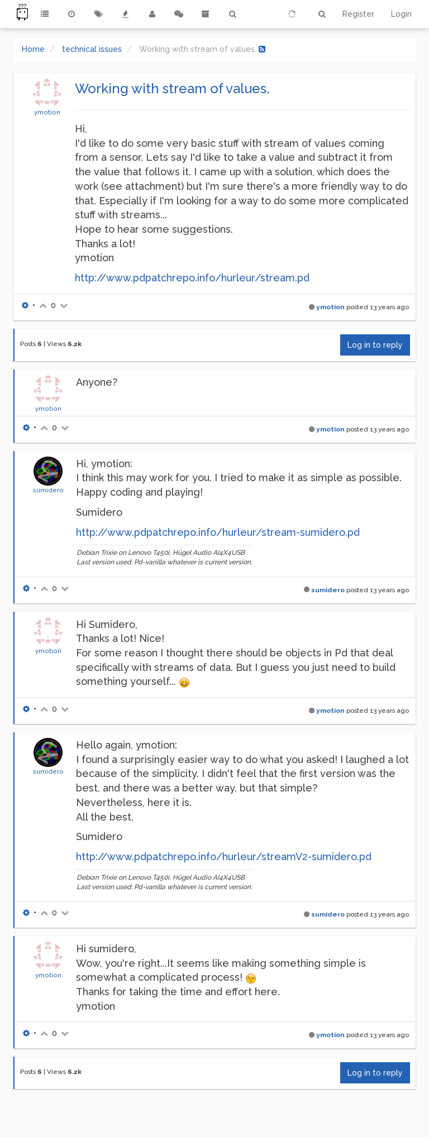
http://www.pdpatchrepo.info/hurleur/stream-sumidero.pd (218, 532)
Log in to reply (375, 344)
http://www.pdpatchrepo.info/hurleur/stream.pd (192, 278)
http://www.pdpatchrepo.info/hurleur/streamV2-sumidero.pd (223, 856)
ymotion (47, 112)
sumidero (48, 490)
